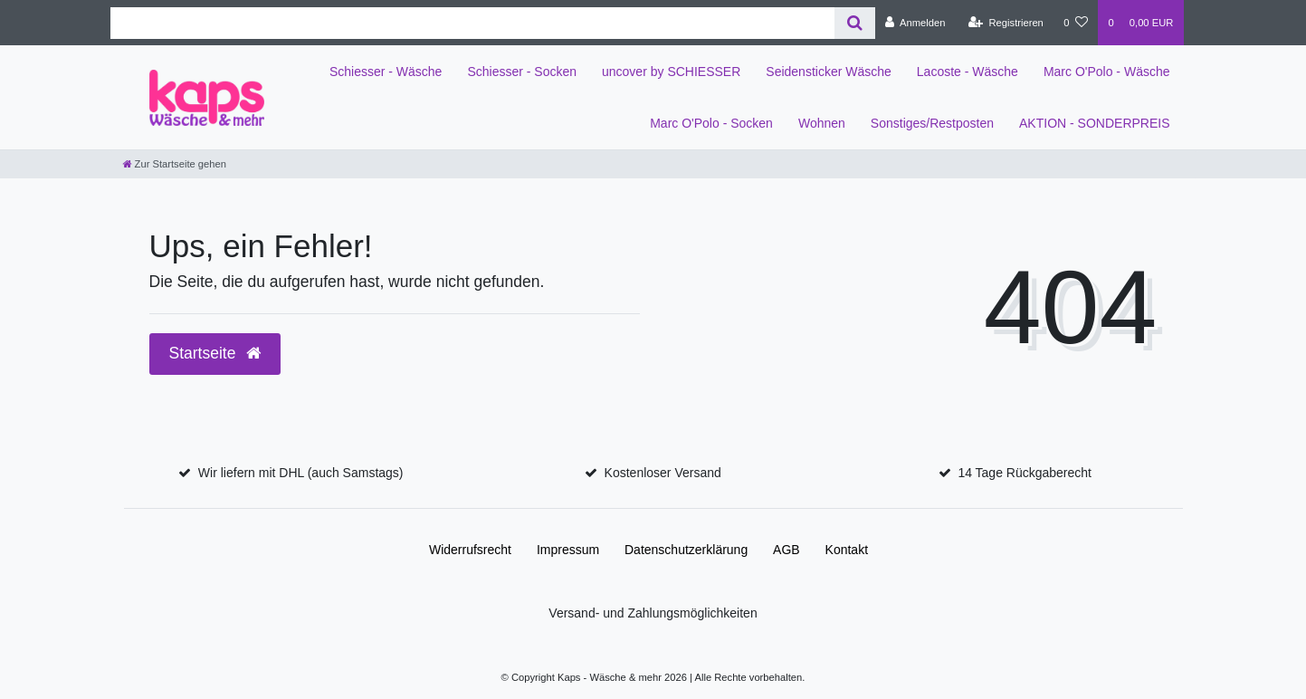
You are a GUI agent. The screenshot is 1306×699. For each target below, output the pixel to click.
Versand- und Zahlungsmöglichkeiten (652, 613)
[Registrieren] (1005, 22)
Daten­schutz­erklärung (686, 549)
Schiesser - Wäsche (385, 71)
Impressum (568, 549)
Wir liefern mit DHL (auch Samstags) (301, 472)
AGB (786, 549)
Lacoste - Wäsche (967, 71)
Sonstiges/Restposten (932, 123)
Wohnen (821, 123)
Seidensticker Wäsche (828, 71)
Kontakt (846, 549)
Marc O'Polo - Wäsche (1107, 71)
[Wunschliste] (1075, 22)
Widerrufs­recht (470, 549)
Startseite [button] (215, 353)
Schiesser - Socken (522, 71)
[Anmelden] (915, 22)
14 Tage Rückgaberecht (1025, 472)
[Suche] (854, 23)
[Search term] (472, 23)
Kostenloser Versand (663, 472)
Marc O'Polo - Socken (711, 123)
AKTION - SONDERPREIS (1094, 123)
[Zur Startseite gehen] (174, 163)
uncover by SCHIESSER (671, 71)
